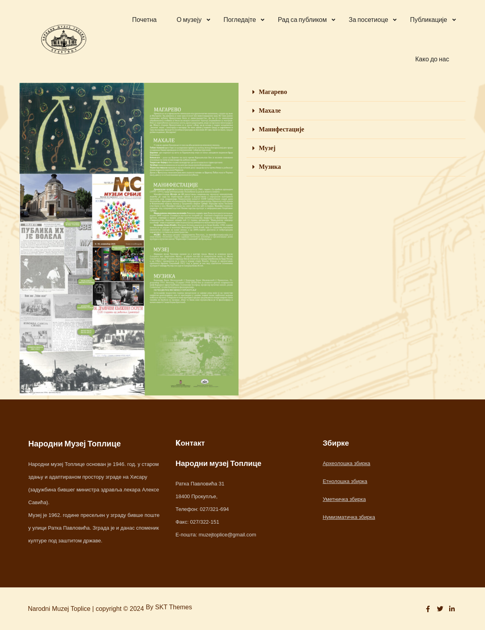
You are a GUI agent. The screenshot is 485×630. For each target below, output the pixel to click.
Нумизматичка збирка (349, 517)
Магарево (273, 91)
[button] (355, 92)
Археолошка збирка (346, 463)
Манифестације (281, 129)
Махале (270, 110)
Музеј (267, 148)
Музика (270, 166)
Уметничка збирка (344, 499)
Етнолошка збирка (345, 481)
